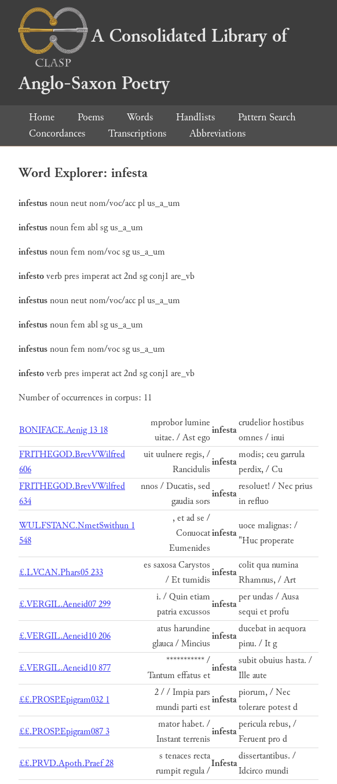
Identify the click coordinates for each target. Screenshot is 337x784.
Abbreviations (217, 133)
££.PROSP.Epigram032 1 (64, 699)
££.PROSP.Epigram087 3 (64, 731)
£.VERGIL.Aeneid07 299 (65, 604)
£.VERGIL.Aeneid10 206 (65, 636)
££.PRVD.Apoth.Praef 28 (66, 763)
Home (41, 117)
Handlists (195, 117)
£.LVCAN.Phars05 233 (61, 572)
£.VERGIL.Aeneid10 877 (65, 668)
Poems (91, 117)
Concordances (57, 133)
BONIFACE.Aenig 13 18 (63, 430)
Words (140, 117)
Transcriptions (137, 133)
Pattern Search (267, 117)
